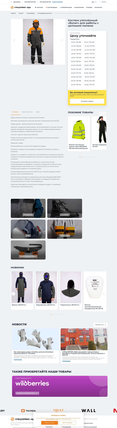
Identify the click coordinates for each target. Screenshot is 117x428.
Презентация (88, 390)
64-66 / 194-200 (76, 77)
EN (96, 2)
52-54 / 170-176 (89, 61)
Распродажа (66, 390)
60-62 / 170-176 (90, 77)
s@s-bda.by (17, 2)
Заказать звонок (60, 1)
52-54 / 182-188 (76, 42)
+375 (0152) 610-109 (47, 2)
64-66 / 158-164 (76, 84)
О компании (50, 397)
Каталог (21, 13)
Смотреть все (100, 290)
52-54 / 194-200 (89, 42)
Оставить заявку (87, 101)
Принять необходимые (67, 422)
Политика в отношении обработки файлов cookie (92, 423)
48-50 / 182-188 (76, 57)
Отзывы (49, 390)
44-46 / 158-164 (76, 46)
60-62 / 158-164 (89, 65)
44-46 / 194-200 (90, 50)
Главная (13, 13)
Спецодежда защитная (45, 13)
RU (93, 2)
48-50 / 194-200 (90, 57)
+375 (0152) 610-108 (31, 2)
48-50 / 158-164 (76, 54)
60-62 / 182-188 (76, 81)
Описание (15, 111)
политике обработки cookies (52, 419)
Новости (86, 397)
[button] (14, 40)
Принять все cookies (49, 422)
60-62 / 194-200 (89, 81)
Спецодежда (31, 13)
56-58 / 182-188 (90, 69)
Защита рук (66, 405)
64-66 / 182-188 (76, 65)
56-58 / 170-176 (76, 73)
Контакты (49, 393)
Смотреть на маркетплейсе (27, 360)
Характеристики (27, 111)
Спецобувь (66, 397)
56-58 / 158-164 (89, 73)
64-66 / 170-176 (89, 84)
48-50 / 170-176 (89, 54)
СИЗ (63, 401)
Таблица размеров (90, 393)
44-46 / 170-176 (90, 46)
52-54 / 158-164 (76, 61)
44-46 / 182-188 (76, 50)
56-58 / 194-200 (76, 69)
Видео (38, 111)
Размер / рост (75, 39)
